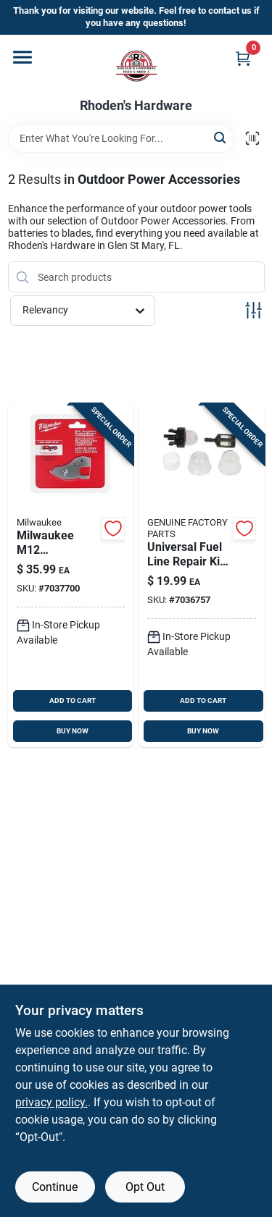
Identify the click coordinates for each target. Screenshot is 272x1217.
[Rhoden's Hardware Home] (136, 66)
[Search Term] (121, 138)
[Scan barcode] (252, 138)
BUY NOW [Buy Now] (72, 731)
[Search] (220, 137)
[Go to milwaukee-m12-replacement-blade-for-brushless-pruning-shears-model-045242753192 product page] (71, 575)
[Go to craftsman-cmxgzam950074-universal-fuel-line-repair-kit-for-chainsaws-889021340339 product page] (202, 575)
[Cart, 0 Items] (243, 58)
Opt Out (145, 1187)
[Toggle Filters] (253, 310)
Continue (55, 1187)
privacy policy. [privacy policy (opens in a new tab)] (51, 1102)
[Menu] (22, 57)
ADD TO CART (72, 700)
